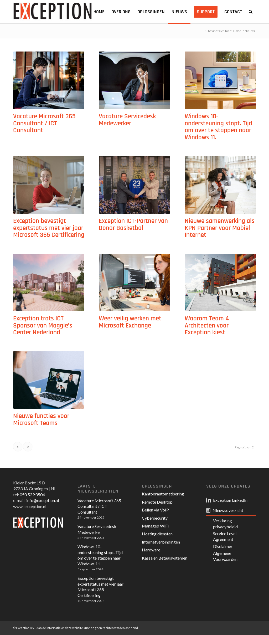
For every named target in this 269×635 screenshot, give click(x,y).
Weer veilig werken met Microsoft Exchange (130, 322)
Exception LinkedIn (230, 500)
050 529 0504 (32, 494)
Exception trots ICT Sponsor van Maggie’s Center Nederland (42, 325)
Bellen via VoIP (155, 509)
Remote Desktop (157, 501)
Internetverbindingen (161, 541)
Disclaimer (222, 546)
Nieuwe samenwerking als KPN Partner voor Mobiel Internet (220, 228)
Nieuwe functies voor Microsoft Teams (41, 419)
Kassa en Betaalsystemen (164, 557)
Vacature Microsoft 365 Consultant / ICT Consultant (44, 123)
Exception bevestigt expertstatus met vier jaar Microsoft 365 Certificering (48, 228)
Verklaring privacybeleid (225, 523)
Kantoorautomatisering (163, 493)
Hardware (151, 549)
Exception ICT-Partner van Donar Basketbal (133, 224)
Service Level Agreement (224, 536)
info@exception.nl (42, 500)
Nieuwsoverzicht (228, 510)
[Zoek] (250, 11)
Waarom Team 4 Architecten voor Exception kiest (207, 325)
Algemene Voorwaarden (225, 556)
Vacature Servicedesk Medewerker (127, 120)
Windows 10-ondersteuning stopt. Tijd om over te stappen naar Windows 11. (218, 127)
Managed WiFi (155, 525)
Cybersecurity (155, 517)
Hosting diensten (157, 533)
